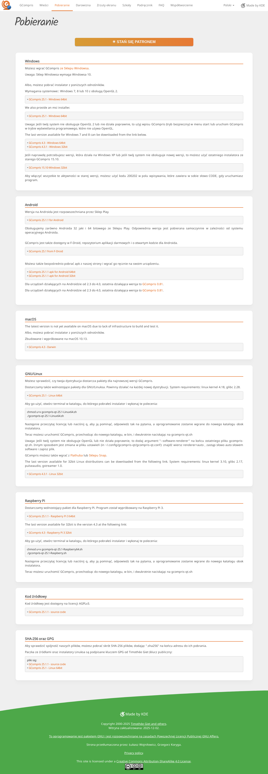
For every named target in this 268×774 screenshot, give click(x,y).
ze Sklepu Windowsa (74, 68)
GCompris (26, 5)
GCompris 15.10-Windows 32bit (48, 167)
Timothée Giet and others (148, 724)
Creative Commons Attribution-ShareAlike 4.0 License (153, 761)
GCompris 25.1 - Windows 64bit (48, 99)
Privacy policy (133, 753)
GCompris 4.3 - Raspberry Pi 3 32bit (50, 532)
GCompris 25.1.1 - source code (47, 612)
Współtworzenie (181, 5)
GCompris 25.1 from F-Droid (46, 251)
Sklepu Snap (97, 455)
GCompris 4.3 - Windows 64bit (47, 143)
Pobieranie (62, 5)
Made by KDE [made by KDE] (253, 5)
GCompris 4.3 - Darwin (42, 347)
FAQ (161, 5)
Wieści (44, 5)
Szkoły (126, 5)
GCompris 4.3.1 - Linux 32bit (46, 474)
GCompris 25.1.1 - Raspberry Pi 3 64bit (52, 516)
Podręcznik (144, 5)
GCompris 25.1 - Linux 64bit (45, 395)
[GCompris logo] (8, 5)
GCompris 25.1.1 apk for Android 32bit (52, 276)
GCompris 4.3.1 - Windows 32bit (48, 147)
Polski (229, 5)
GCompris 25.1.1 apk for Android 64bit (52, 272)
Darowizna (83, 5)
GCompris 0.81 (152, 284)
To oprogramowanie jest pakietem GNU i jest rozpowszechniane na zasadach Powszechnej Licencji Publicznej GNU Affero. (134, 736)
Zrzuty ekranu (106, 5)
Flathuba (76, 455)
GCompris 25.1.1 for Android (46, 220)
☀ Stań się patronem (134, 42)
